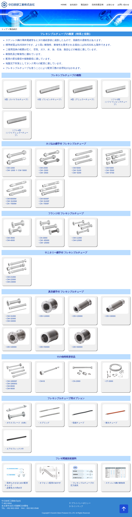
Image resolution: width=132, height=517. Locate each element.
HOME (64, 4)
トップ (4, 29)
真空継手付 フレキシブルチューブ (66, 291)
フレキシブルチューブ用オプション (66, 398)
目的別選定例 (97, 4)
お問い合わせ (123, 4)
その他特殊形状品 (66, 356)
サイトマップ (77, 506)
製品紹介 (85, 4)
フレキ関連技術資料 (66, 458)
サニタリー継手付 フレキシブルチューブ (66, 252)
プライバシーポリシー (81, 503)
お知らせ (110, 4)
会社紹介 (74, 4)
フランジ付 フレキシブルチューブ (66, 213)
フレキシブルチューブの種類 (66, 75)
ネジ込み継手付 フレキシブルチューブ (66, 143)
